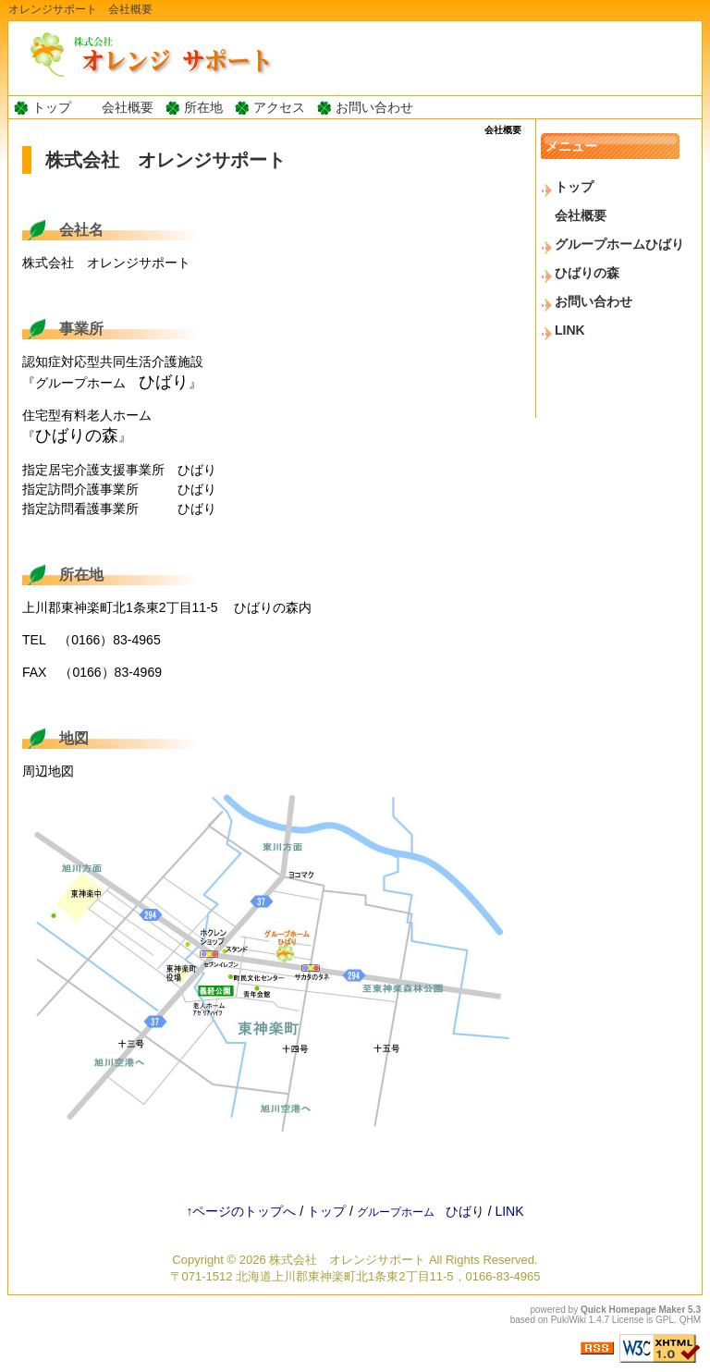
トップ (51, 107)
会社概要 (127, 107)
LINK (570, 330)
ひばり (420, 1211)
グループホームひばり (619, 244)
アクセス (279, 107)
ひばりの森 (587, 272)
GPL (664, 1320)
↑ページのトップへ (241, 1211)
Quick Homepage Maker (633, 1310)
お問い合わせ (374, 107)
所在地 (203, 107)
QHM (690, 1320)
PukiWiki (568, 1320)
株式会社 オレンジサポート (347, 1260)
